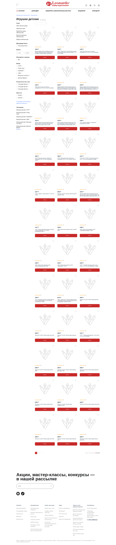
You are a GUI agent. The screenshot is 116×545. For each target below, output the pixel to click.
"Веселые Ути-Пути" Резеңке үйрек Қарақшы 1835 (66, 336)
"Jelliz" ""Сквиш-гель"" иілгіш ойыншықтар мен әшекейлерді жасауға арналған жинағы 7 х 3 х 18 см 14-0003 (67, 52)
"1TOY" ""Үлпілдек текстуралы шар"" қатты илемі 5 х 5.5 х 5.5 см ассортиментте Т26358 (89, 266)
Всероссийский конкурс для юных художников (36, 530)
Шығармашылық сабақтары (34, 509)
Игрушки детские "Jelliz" (22, 119)
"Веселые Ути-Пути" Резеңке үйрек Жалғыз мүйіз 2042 (89, 439)
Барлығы (18, 129)
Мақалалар (33, 516)
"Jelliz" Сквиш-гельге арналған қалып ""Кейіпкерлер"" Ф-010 (65, 266)
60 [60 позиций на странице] (97, 452)
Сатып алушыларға (92, 508)
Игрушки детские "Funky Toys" (23, 113)
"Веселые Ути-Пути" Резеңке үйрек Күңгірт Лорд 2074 (44, 405)
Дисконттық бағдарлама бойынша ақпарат (79, 510)
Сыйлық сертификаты (64, 508)
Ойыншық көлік (20, 28)
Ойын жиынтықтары (22, 25)
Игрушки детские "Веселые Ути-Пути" (23, 122)
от (17, 53)
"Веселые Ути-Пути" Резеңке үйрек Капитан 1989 (44, 370)
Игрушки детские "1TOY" (23, 110)
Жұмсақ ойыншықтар (22, 39)
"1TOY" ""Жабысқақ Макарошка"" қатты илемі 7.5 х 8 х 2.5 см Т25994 (89, 336)
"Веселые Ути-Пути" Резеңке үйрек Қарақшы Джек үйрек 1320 (66, 370)
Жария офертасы (49, 515)
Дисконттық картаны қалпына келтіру (78, 523)
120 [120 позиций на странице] (99, 452)
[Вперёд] (42, 453)
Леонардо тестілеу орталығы (35, 525)
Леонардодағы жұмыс (21, 511)
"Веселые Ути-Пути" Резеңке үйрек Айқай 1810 (89, 404)
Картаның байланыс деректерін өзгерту (78, 519)
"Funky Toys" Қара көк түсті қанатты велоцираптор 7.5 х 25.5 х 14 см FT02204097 (89, 52)
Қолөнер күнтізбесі (35, 519)
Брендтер (96, 11)
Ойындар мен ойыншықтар (23, 15)
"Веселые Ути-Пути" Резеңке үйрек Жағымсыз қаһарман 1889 (67, 194)
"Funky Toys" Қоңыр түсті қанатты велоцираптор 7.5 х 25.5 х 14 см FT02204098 (44, 87)
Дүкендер (35, 11)
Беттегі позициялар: (90, 452)
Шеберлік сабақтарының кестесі (58, 11)
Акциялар (81, 11)
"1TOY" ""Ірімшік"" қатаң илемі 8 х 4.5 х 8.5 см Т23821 (44, 194)
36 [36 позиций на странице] (95, 452)
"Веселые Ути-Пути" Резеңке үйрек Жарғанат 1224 (66, 439)
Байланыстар (19, 519)
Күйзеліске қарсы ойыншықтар (21, 31)
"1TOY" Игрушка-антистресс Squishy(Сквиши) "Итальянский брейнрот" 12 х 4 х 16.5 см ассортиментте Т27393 (44, 300)
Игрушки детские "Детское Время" (23, 127)
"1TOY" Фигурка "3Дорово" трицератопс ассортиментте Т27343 (88, 123)
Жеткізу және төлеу (49, 508)
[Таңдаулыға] (53, 27)
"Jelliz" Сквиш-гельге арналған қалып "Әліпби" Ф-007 (67, 230)
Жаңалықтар (19, 513)
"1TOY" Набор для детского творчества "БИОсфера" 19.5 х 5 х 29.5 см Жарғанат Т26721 (43, 159)
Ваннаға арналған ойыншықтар (21, 36)
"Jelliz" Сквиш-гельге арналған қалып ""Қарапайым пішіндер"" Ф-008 (87, 230)
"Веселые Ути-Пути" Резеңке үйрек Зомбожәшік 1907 (64, 405)
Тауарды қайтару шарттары (49, 511)
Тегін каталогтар (63, 513)
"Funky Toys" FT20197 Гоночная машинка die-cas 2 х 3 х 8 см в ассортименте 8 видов (89, 159)
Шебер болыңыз (34, 522)
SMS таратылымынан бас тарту (78, 530)
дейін (26, 53)
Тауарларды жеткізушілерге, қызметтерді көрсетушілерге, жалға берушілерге (92, 514)
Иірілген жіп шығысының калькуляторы (51, 518)
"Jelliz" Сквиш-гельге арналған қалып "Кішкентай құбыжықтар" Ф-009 (42, 266)
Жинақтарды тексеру (78, 526)
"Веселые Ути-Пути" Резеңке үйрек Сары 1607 (44, 335)
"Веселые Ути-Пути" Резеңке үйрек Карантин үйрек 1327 (89, 370)
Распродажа (62, 511)
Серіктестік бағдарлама (64, 519)
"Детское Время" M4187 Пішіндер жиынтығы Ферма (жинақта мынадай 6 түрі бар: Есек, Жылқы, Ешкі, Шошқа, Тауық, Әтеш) (44, 123)
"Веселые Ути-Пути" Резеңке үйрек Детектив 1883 (89, 300)
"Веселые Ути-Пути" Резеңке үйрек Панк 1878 (44, 438)
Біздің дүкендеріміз (21, 508)
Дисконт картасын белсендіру (77, 514)
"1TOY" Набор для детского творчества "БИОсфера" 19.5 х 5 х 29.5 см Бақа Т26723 (66, 159)
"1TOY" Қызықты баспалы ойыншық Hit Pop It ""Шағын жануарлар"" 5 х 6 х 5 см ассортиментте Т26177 (44, 230)
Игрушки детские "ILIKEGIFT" (24, 116)
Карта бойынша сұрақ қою (78, 534)
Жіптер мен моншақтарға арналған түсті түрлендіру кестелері (50, 524)
